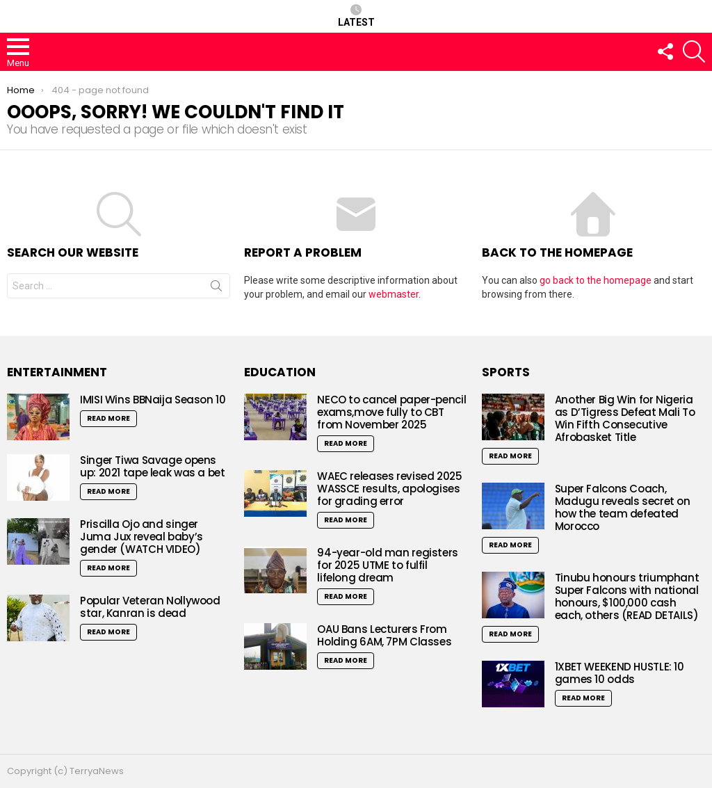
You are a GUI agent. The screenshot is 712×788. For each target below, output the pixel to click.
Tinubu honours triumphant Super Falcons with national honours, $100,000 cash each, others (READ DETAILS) (627, 596)
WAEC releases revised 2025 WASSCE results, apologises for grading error (389, 488)
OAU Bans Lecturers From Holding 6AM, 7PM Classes (384, 635)
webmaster (394, 294)
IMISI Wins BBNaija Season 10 (153, 399)
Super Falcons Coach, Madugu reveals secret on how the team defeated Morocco (622, 507)
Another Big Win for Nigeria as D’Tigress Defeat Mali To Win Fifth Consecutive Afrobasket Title (625, 418)
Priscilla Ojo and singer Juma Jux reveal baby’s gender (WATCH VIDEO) (141, 536)
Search (216, 288)
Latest (356, 16)
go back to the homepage (596, 280)
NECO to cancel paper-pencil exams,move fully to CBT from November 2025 (391, 412)
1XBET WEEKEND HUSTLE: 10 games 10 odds (619, 672)
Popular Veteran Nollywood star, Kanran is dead (150, 606)
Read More (108, 418)
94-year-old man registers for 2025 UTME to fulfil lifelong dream (387, 565)
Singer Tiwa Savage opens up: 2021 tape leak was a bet (152, 466)
